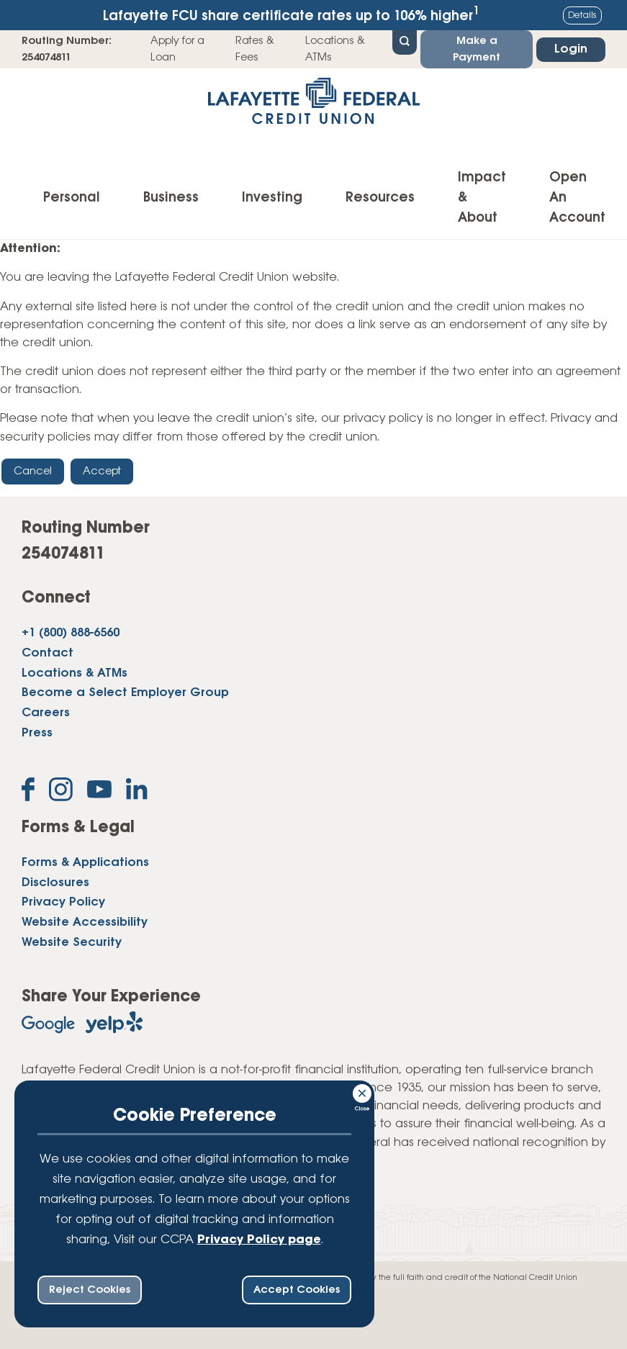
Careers (46, 713)
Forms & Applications (85, 863)
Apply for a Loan (177, 49)
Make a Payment (476, 49)
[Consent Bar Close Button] (363, 1091)
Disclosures (55, 883)
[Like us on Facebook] (28, 792)
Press (37, 733)
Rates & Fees (254, 49)
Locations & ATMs (335, 49)
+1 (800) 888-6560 (70, 633)
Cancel (33, 471)
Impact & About (482, 198)
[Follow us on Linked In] (137, 792)
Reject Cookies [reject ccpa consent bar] (89, 1290)
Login (570, 49)
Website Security (72, 942)
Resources (380, 198)
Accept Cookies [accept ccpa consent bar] (296, 1290)
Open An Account (577, 198)
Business (171, 198)
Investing (272, 198)
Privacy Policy (63, 902)
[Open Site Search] (404, 41)
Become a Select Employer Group (125, 693)
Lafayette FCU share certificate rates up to (291, 15)
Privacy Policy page (259, 1240)
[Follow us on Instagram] (61, 792)
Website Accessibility (85, 922)
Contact (47, 653)
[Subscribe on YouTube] (99, 792)
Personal (71, 198)
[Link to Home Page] (313, 105)
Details (582, 15)
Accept (102, 471)
